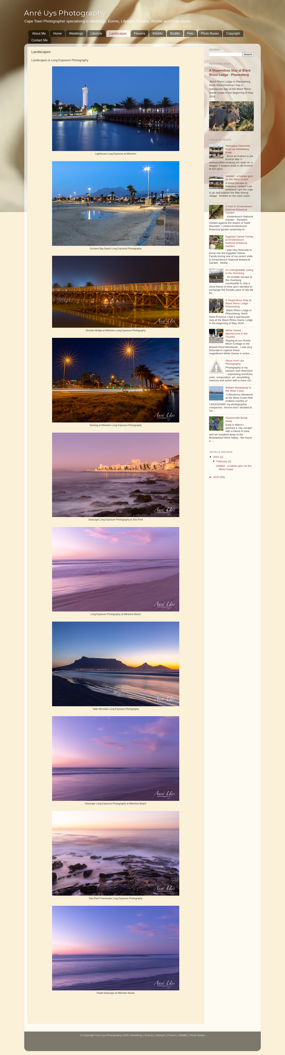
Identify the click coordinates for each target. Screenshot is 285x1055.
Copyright (233, 33)
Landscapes (118, 33)
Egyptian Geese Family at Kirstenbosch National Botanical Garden (239, 241)
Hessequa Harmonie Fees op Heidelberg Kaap (237, 149)
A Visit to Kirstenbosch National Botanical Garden (238, 209)
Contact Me (39, 40)
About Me (39, 33)
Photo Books (210, 33)
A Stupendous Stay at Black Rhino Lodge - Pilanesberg (238, 303)
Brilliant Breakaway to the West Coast (238, 389)
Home (57, 33)
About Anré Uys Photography (234, 362)
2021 (216, 456)
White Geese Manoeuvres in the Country (236, 333)
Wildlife (157, 33)
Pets (190, 33)
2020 (216, 477)
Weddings (76, 33)
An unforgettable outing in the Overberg (239, 271)
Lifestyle (96, 33)
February (222, 461)
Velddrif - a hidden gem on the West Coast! (239, 178)
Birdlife (175, 33)
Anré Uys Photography (65, 13)
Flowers (139, 33)
